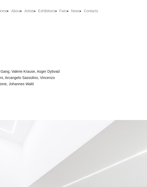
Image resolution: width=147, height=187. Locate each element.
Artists (29, 11)
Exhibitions (47, 11)
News (75, 11)
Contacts (91, 11)
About (16, 11)
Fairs (63, 11)
